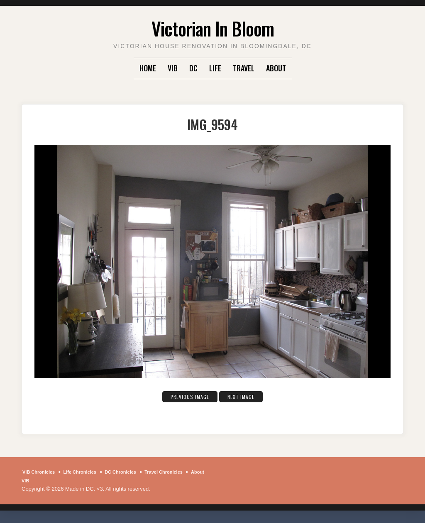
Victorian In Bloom (212, 27)
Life (215, 68)
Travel (243, 68)
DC (193, 68)
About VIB (43, 480)
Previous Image (186, 396)
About (276, 68)
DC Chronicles (135, 472)
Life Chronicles (88, 472)
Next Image (246, 396)
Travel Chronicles (184, 472)
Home (147, 68)
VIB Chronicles (41, 472)
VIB (173, 68)
